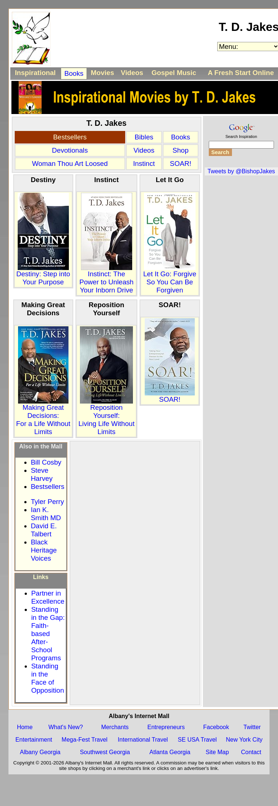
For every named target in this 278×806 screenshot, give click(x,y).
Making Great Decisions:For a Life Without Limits (43, 416)
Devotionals (70, 150)
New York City (244, 739)
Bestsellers (70, 137)
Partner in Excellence (47, 597)
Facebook (216, 727)
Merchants (115, 727)
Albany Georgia (40, 752)
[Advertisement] (77, 511)
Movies (102, 73)
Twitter (252, 727)
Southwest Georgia (105, 752)
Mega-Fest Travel (84, 739)
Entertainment (33, 739)
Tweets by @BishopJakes (241, 171)
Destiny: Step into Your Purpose (43, 275)
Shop (181, 150)
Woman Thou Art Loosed (70, 163)
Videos (132, 73)
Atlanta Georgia (169, 752)
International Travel (143, 739)
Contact (251, 752)
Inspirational (35, 73)
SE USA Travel (197, 739)
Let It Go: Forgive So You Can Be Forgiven (169, 279)
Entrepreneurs (165, 727)
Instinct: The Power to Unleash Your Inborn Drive (106, 279)
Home (25, 727)
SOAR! (180, 163)
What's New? (66, 727)
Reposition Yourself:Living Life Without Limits (106, 416)
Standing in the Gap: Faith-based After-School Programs (48, 634)
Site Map (217, 752)
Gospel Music (173, 73)
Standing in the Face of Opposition (47, 678)
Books (74, 73)
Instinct (144, 163)
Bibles (144, 137)
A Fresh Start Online (241, 73)
